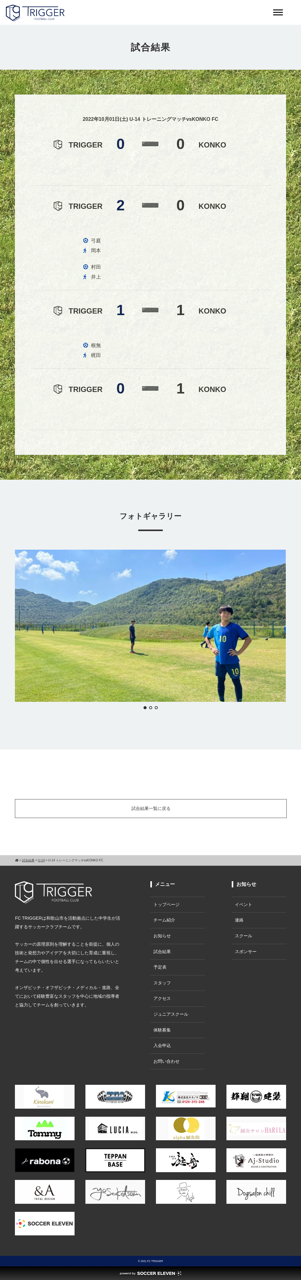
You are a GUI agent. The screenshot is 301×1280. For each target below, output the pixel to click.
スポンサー (246, 951)
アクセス (162, 998)
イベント (243, 904)
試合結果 (162, 951)
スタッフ (162, 982)
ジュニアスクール (170, 1014)
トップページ (166, 904)
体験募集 (162, 1029)
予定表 (159, 967)
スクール (243, 935)
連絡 (239, 919)
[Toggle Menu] (278, 12)
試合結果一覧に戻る (151, 808)
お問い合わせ (166, 1061)
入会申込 (162, 1045)
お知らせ (162, 935)
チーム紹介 (164, 919)
